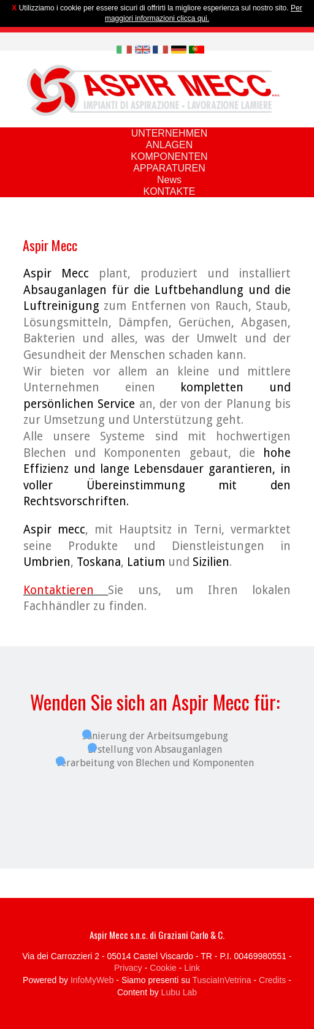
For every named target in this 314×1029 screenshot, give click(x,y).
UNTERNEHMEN (169, 133)
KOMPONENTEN (169, 156)
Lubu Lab (179, 992)
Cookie (163, 968)
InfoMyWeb (92, 980)
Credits (272, 980)
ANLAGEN (169, 145)
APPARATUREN (169, 168)
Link (192, 968)
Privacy (128, 968)
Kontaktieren (65, 590)
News (169, 180)
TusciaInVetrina (222, 980)
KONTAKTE (169, 191)
